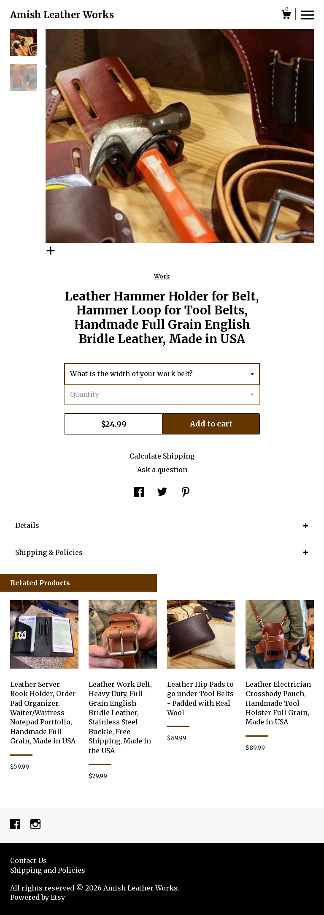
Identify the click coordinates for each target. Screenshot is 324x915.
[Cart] (286, 15)
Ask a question (162, 469)
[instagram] (35, 825)
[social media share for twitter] (162, 493)
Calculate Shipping (162, 456)
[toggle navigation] (307, 14)
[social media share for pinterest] (186, 493)
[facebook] (16, 825)
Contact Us (28, 860)
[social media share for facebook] (139, 493)
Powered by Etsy (37, 897)
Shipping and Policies (47, 870)
